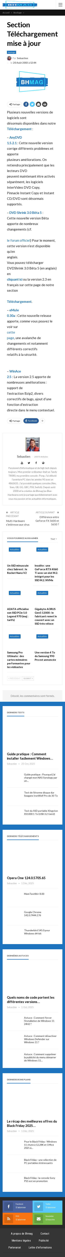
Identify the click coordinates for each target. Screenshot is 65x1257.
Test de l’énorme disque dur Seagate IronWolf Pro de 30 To (41, 794)
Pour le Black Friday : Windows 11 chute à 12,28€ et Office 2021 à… (40, 1144)
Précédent (14, 678)
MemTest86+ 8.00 (34, 893)
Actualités (14, 549)
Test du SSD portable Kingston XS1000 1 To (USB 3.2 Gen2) (41, 812)
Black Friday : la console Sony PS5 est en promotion (39, 1179)
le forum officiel (18, 240)
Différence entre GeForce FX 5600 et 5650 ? (47, 520)
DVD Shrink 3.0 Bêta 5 (25, 213)
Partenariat (14, 1247)
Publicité (44, 1240)
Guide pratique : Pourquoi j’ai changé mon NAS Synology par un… (40, 777)
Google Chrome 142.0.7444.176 (32, 914)
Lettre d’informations (40, 1247)
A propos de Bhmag (22, 1233)
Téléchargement (19, 129)
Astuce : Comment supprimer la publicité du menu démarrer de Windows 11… (40, 1057)
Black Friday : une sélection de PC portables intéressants (40, 1161)
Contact (45, 1233)
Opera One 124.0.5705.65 (26, 878)
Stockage (11, 52)
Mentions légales (21, 1240)
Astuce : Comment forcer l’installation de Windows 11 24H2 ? (39, 1020)
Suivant (28, 678)
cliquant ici (14, 279)
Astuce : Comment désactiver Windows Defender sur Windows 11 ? (40, 1039)
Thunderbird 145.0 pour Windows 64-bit (37, 932)
